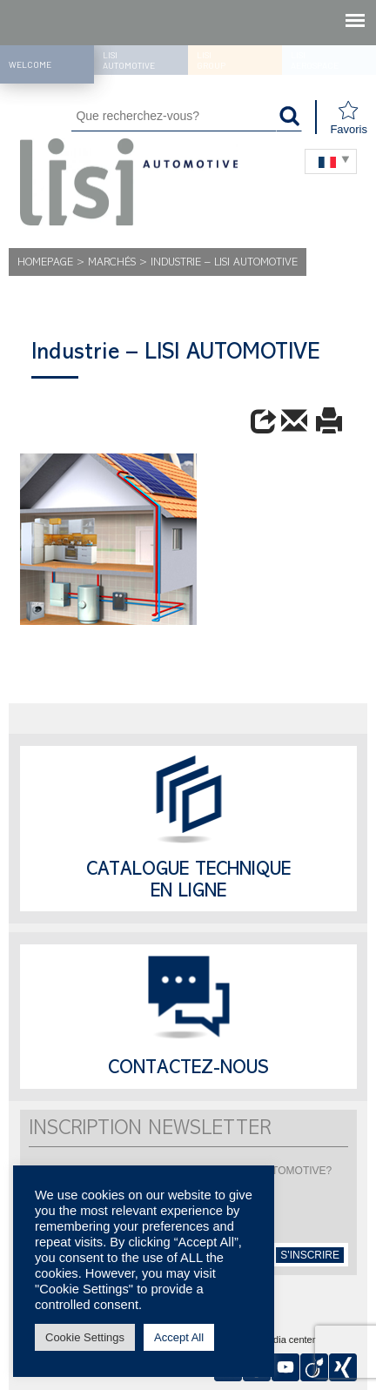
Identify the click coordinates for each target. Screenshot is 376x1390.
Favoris (348, 118)
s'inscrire (309, 1255)
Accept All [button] (179, 1337)
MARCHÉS (112, 263)
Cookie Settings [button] (84, 1337)
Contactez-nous (188, 1069)
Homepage (45, 263)
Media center (288, 1340)
